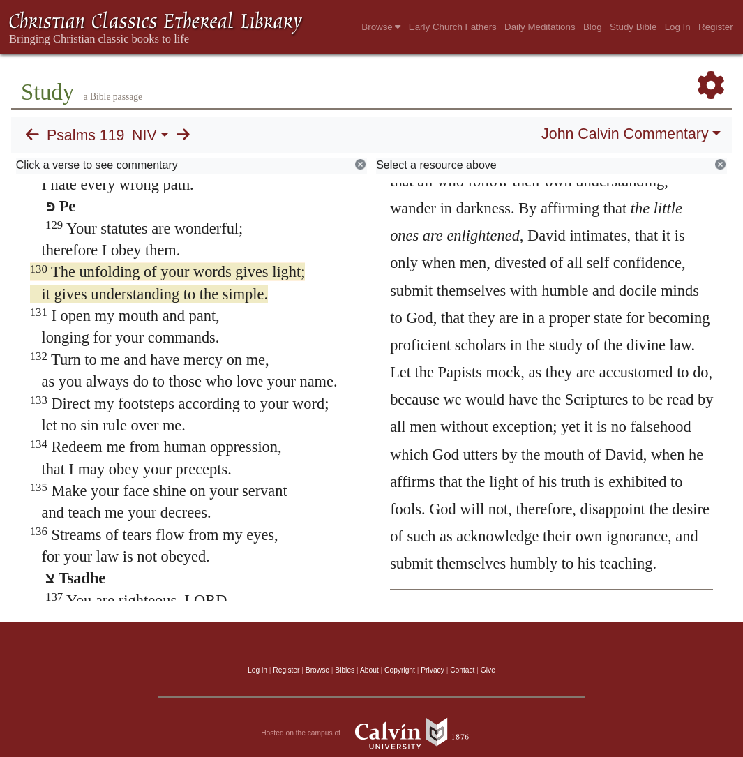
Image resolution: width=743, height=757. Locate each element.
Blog (592, 27)
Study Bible (633, 27)
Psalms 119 (85, 135)
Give (488, 670)
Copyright (399, 670)
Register (715, 27)
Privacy (432, 670)
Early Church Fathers (453, 27)
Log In (678, 27)
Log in (257, 670)
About (369, 670)
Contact (462, 670)
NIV (144, 135)
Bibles (344, 670)
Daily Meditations (539, 27)
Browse (380, 27)
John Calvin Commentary (624, 134)
